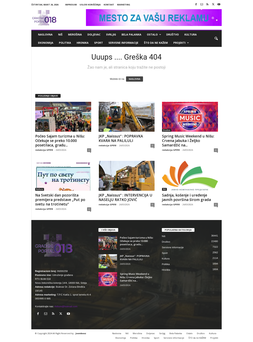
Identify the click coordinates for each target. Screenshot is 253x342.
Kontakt (109, 4)
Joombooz (81, 333)
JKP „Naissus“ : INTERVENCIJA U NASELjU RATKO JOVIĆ (125, 197)
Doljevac (93, 34)
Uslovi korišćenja (90, 4)
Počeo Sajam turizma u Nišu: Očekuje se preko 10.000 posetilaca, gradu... (60, 141)
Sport (98, 42)
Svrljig (111, 34)
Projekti (181, 43)
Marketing (123, 4)
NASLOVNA (134, 79)
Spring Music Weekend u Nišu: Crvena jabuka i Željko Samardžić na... (188, 141)
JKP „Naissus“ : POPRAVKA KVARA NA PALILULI (121, 138)
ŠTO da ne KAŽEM (156, 42)
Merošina (75, 34)
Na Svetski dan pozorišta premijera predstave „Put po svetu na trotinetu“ (60, 200)
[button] (216, 39)
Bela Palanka (131, 34)
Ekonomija (45, 42)
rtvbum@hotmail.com (65, 306)
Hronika (83, 42)
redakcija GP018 (44, 149)
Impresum (71, 4)
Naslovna (45, 34)
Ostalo (154, 34)
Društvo (172, 34)
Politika (65, 42)
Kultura (190, 34)
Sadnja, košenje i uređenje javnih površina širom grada (186, 197)
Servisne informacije (123, 42)
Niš (60, 34)
